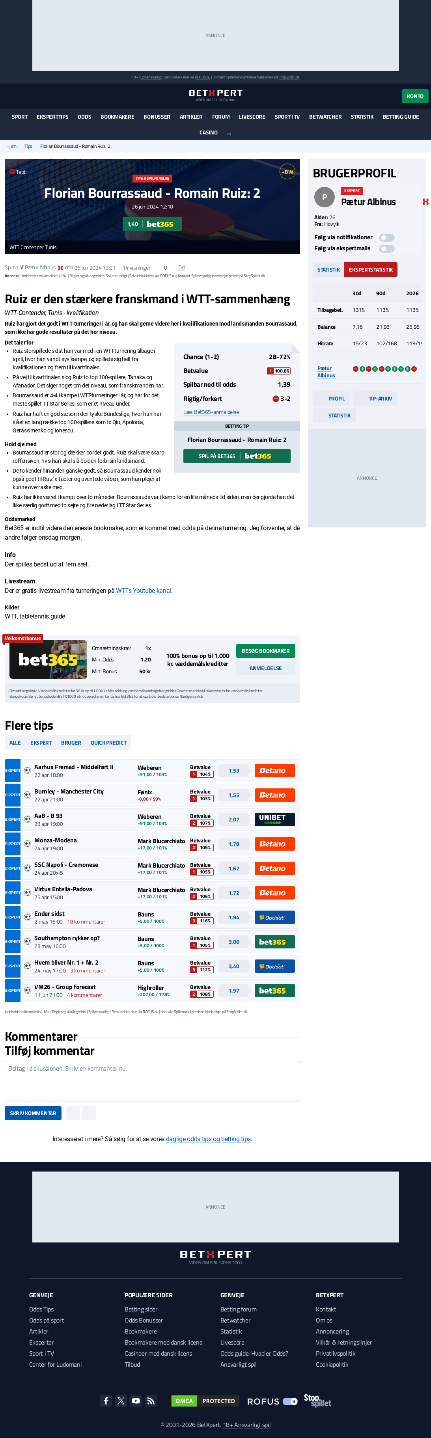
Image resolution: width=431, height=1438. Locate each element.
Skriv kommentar (33, 1113)
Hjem (11, 146)
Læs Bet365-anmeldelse (211, 411)
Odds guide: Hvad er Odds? (254, 1353)
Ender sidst (49, 913)
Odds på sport (46, 1320)
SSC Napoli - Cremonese (66, 864)
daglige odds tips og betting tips (208, 1139)
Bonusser (157, 116)
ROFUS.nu (202, 77)
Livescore (252, 116)
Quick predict (108, 742)
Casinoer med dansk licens (158, 1353)
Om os (324, 1320)
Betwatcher (325, 116)
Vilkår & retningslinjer (344, 1342)
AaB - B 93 (48, 815)
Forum (221, 116)
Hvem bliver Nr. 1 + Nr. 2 (66, 962)
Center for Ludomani (55, 1364)
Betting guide (401, 116)
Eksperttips (52, 116)
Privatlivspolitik (336, 1353)
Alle (15, 742)
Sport (20, 116)
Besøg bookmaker (266, 650)
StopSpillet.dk (288, 77)
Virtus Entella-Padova (63, 889)
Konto (415, 96)
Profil (331, 398)
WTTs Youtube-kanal (143, 590)
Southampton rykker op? (67, 938)
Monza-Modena (55, 840)
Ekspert (41, 742)
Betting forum (238, 1309)
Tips (28, 146)
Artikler (191, 116)
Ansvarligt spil (238, 1364)
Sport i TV (287, 116)
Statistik (362, 116)
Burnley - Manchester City (68, 791)
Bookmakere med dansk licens (163, 1342)
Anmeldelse (266, 668)
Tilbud (132, 1364)
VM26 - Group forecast (64, 986)
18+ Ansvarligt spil (247, 1424)
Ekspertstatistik (371, 269)
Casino (208, 132)
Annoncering (332, 1331)
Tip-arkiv (375, 398)
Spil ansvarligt (151, 77)
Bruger (71, 742)
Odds (84, 116)
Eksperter (41, 1342)
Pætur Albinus (40, 267)
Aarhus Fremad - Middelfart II (74, 766)
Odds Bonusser (144, 1320)
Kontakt (326, 1309)
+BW (287, 172)
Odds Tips (41, 1309)
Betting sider (141, 1309)
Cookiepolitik (332, 1364)
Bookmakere (117, 116)
